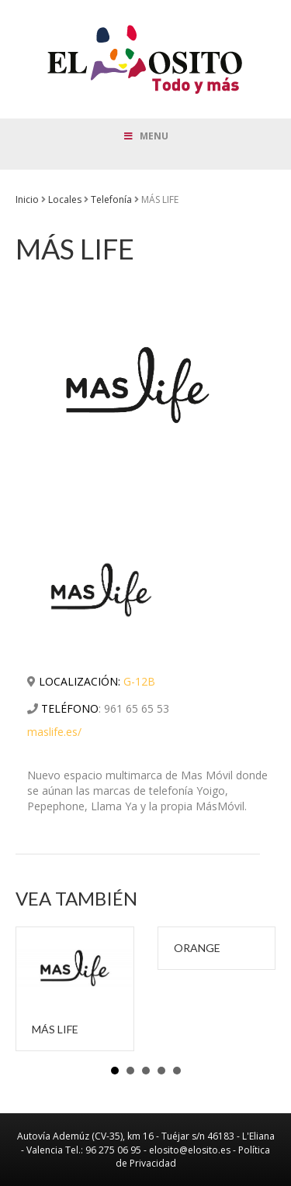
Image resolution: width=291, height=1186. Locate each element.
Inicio (27, 199)
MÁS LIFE (55, 1029)
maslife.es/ (54, 731)
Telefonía (111, 199)
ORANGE (197, 947)
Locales (64, 199)
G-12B (139, 681)
